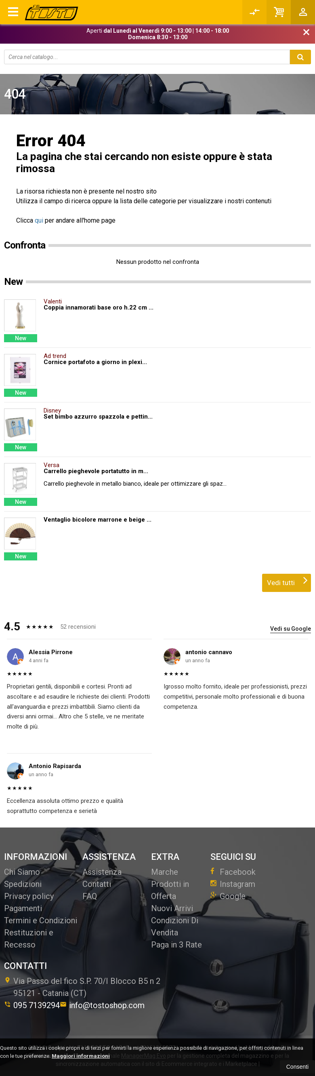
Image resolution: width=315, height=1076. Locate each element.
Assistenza (102, 872)
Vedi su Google (290, 628)
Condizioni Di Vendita (174, 926)
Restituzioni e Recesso (28, 939)
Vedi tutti (287, 580)
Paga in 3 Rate (176, 945)
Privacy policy (29, 896)
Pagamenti (23, 908)
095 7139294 (32, 1005)
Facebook (233, 872)
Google (228, 896)
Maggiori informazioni (81, 1056)
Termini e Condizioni (40, 920)
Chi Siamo (22, 872)
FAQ (89, 896)
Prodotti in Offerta (170, 890)
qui (39, 220)
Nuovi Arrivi (172, 908)
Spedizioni (23, 884)
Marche (164, 872)
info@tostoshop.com (102, 1005)
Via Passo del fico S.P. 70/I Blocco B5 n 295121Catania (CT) (82, 987)
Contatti (96, 884)
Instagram (232, 884)
